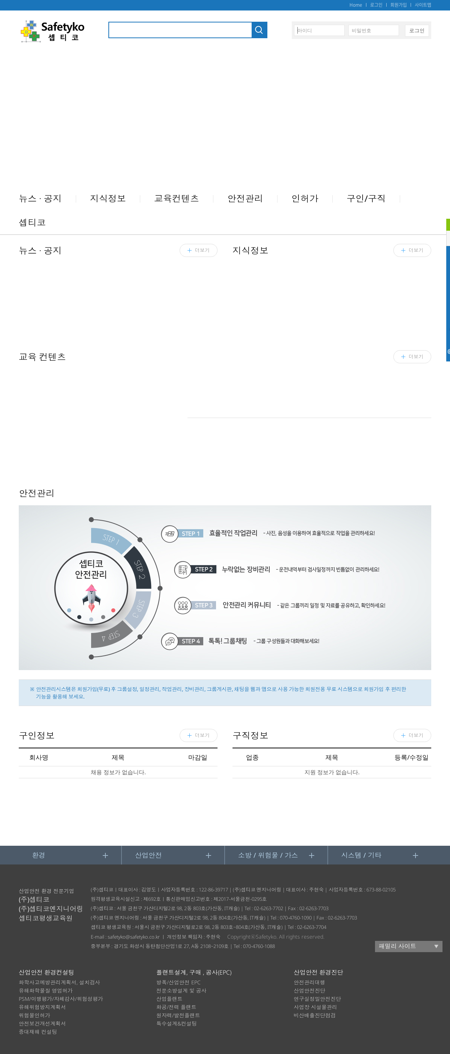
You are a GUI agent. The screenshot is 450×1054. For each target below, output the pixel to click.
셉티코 (32, 222)
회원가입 (398, 4)
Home (356, 4)
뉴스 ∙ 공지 (40, 198)
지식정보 (108, 198)
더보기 (416, 735)
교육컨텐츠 (176, 198)
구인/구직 (366, 198)
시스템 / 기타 (361, 855)
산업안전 (148, 855)
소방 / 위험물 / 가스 (268, 855)
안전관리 (245, 198)
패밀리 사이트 (397, 946)
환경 (38, 855)
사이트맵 (423, 4)
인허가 (304, 198)
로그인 (376, 4)
